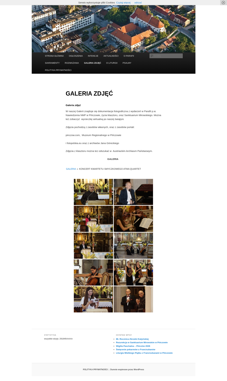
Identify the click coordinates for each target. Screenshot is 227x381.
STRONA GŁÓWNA (54, 56)
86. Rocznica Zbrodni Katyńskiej (132, 339)
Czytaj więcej (123, 2)
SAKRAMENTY (52, 63)
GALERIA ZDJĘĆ (92, 63)
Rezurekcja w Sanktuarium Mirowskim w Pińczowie (142, 342)
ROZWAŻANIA (72, 63)
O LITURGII (112, 63)
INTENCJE (93, 56)
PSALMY (127, 63)
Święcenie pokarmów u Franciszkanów (135, 349)
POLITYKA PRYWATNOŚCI (58, 70)
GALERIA (71, 169)
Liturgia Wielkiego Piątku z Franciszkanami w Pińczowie (144, 353)
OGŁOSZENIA (76, 56)
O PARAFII (129, 56)
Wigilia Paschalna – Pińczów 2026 (133, 346)
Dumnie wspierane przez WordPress (127, 369)
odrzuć (138, 2)
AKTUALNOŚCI (110, 56)
